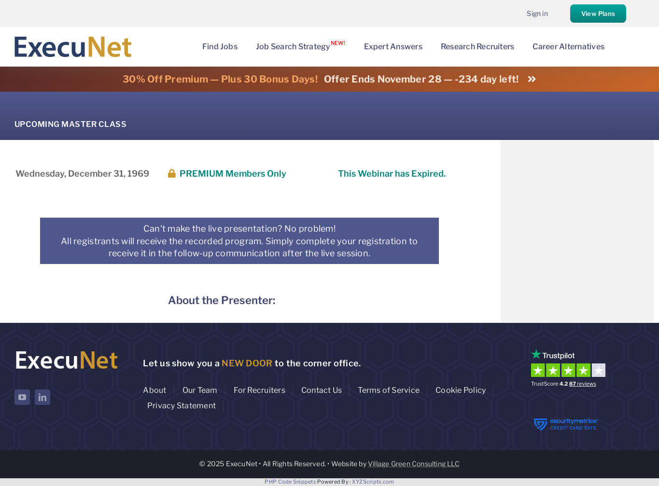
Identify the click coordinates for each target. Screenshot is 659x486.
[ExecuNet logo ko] (66, 351)
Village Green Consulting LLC (414, 463)
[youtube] (22, 397)
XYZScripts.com (373, 481)
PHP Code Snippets (290, 481)
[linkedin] (42, 397)
